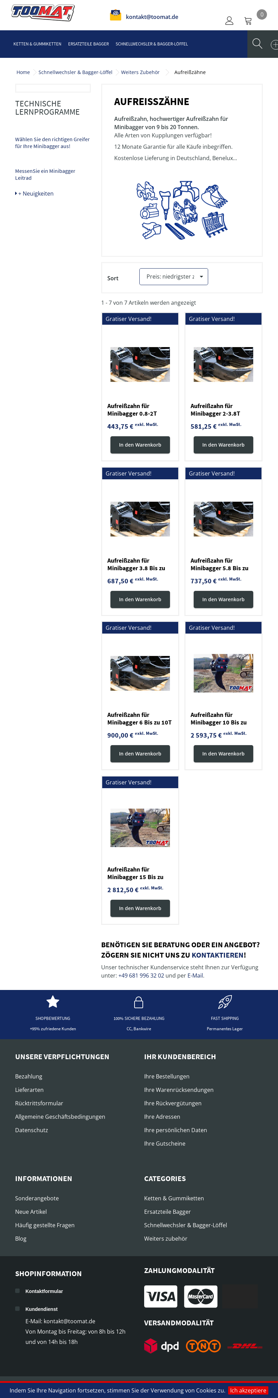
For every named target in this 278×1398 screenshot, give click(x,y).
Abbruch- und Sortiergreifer (41, 198)
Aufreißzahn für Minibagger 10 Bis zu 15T (219, 723)
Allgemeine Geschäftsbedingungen (60, 1117)
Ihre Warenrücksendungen (179, 1091)
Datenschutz (31, 1131)
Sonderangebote (37, 1199)
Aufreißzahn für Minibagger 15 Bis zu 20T (135, 877)
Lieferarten (29, 1091)
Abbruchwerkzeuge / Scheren (48, 219)
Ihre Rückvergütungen (173, 1104)
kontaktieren (218, 956)
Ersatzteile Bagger (88, 44)
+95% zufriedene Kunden (53, 1030)
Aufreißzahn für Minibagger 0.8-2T (132, 410)
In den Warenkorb (140, 445)
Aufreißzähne (40, 137)
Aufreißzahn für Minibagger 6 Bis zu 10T (139, 719)
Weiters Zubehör (140, 72)
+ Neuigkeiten (34, 352)
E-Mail (195, 976)
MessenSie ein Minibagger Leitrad (45, 333)
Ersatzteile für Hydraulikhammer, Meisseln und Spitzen (49, 116)
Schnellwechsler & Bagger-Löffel (152, 44)
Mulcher (32, 166)
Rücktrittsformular (39, 1104)
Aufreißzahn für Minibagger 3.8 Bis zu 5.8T (136, 569)
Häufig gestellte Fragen (45, 1226)
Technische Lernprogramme (47, 266)
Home (23, 72)
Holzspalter (37, 181)
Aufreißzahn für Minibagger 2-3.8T (215, 410)
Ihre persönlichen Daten (175, 1131)
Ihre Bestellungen (167, 1077)
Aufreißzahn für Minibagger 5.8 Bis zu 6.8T (219, 569)
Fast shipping (225, 1019)
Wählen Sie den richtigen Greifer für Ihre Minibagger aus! (52, 301)
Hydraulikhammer (44, 95)
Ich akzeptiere (248, 1390)
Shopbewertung (52, 1019)
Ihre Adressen (162, 1117)
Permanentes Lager (225, 1030)
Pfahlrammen (39, 152)
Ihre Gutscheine (164, 1144)
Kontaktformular (44, 1292)
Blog (20, 1239)
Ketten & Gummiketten (37, 44)
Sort (112, 278)
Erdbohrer (35, 236)
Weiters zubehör (166, 1239)
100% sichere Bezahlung (139, 1019)
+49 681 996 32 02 (141, 976)
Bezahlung (28, 1077)
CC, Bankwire (139, 1030)
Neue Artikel (31, 1213)
